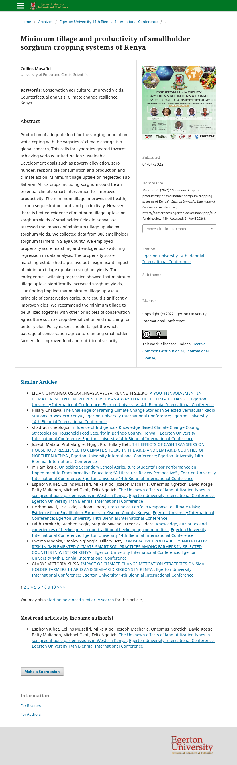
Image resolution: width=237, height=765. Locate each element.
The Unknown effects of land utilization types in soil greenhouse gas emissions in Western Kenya (121, 492)
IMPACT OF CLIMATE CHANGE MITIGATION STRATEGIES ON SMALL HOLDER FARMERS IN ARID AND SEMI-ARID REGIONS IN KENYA (120, 566)
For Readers (31, 705)
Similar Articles (39, 382)
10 (53, 587)
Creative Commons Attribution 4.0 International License (175, 351)
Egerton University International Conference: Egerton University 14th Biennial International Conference (123, 401)
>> (62, 587)
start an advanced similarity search (80, 599)
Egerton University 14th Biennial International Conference (109, 21)
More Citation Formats (166, 228)
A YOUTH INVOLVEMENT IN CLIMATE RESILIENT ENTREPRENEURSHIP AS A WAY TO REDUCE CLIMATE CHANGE (117, 396)
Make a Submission (42, 671)
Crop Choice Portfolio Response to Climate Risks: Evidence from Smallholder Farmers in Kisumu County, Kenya (116, 509)
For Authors (31, 714)
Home (26, 21)
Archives (45, 21)
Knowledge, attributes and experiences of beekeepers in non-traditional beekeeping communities (119, 526)
